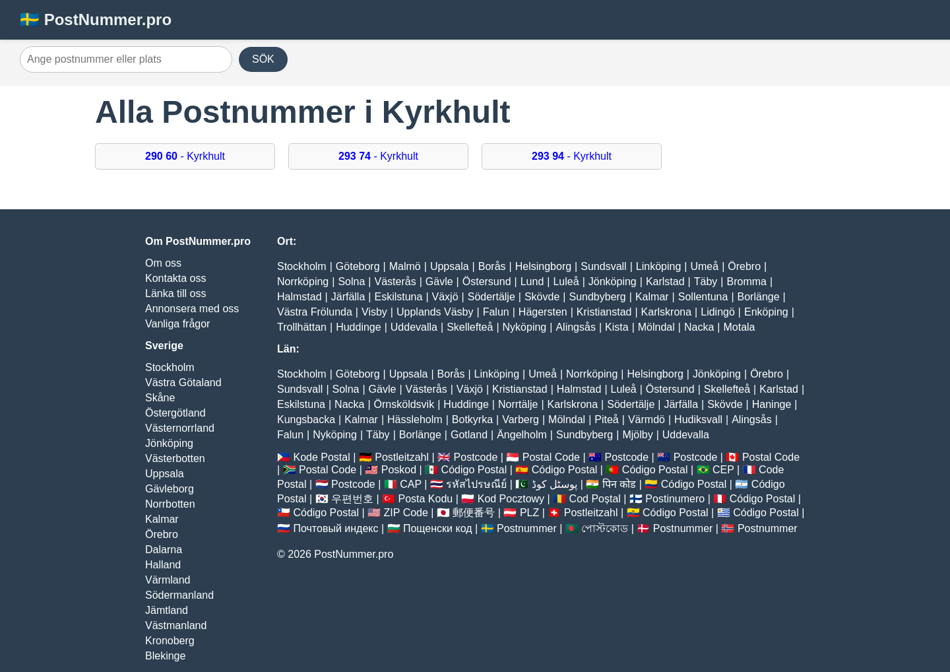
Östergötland (175, 413)
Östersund (486, 281)
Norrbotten (170, 504)
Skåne (160, 397)
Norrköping (303, 281)
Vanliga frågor (177, 323)
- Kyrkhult (185, 156)
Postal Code (551, 457)
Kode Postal (321, 457)
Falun (496, 312)
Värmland (167, 580)
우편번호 (352, 498)
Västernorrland (179, 428)
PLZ (529, 512)
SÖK (263, 59)
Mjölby (637, 434)
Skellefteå (470, 327)
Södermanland (179, 595)
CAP (411, 484)
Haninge (772, 404)
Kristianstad (604, 312)
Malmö (405, 266)
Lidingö (718, 312)
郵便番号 (474, 512)
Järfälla (348, 296)
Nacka (699, 327)
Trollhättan (302, 327)
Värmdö (646, 419)
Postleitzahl (402, 457)
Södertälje (491, 296)
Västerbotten (175, 458)
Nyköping (525, 327)
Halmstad (299, 296)
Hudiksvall (698, 419)
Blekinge (165, 655)
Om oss (163, 263)
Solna (351, 281)
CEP (723, 469)
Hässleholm (415, 419)
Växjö (445, 296)
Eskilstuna (398, 296)
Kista (617, 327)
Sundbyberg (597, 296)
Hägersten (543, 312)
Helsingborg (543, 266)
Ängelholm (522, 434)
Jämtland (166, 610)
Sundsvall (603, 266)
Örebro (161, 534)
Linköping (658, 266)
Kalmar (162, 519)
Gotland (469, 434)
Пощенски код (437, 528)
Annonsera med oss (192, 308)
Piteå (606, 419)
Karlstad (665, 281)
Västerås (395, 281)
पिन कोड (619, 484)
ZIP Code (406, 512)
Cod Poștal (595, 498)
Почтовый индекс (335, 528)
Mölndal (656, 327)
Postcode (476, 457)
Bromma (746, 281)
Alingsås (575, 327)
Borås (492, 266)
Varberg (520, 419)
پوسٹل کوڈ (554, 484)
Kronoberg (170, 640)
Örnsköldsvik (404, 404)
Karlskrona (666, 312)
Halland (163, 564)
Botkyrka (472, 419)
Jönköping (169, 443)
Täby (706, 281)
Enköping (766, 312)
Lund (532, 281)
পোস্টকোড (604, 528)
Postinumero (675, 498)
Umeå (704, 266)
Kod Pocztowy (511, 498)
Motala (739, 327)
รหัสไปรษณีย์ (476, 484)
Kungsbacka (306, 419)
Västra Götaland (183, 382)
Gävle (439, 281)
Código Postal (474, 469)
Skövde (541, 296)
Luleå (566, 281)
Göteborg (358, 266)
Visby (374, 312)
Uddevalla (414, 327)
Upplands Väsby (435, 312)
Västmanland (175, 625)
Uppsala (164, 473)
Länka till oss (175, 293)
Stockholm (170, 367)
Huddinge (358, 327)
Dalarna (163, 549)
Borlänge (759, 296)
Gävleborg (169, 488)
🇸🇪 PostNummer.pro (96, 19)
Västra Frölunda (314, 312)
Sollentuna (703, 296)
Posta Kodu (425, 498)
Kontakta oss (175, 278)
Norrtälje (518, 404)
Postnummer (527, 528)
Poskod (398, 469)
